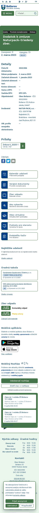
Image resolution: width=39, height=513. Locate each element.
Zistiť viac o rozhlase (19, 377)
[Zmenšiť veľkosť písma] (22, 1)
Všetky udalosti (6, 250)
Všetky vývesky (7, 286)
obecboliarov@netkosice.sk (19, 473)
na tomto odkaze (19, 495)
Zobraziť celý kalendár (9, 310)
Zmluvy (22, 47)
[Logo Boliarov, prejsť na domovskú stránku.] (19, 7)
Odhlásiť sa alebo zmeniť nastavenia (19, 381)
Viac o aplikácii (6, 346)
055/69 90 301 (19, 470)
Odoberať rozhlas (19, 372)
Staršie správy (8, 417)
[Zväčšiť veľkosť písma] (26, 1)
